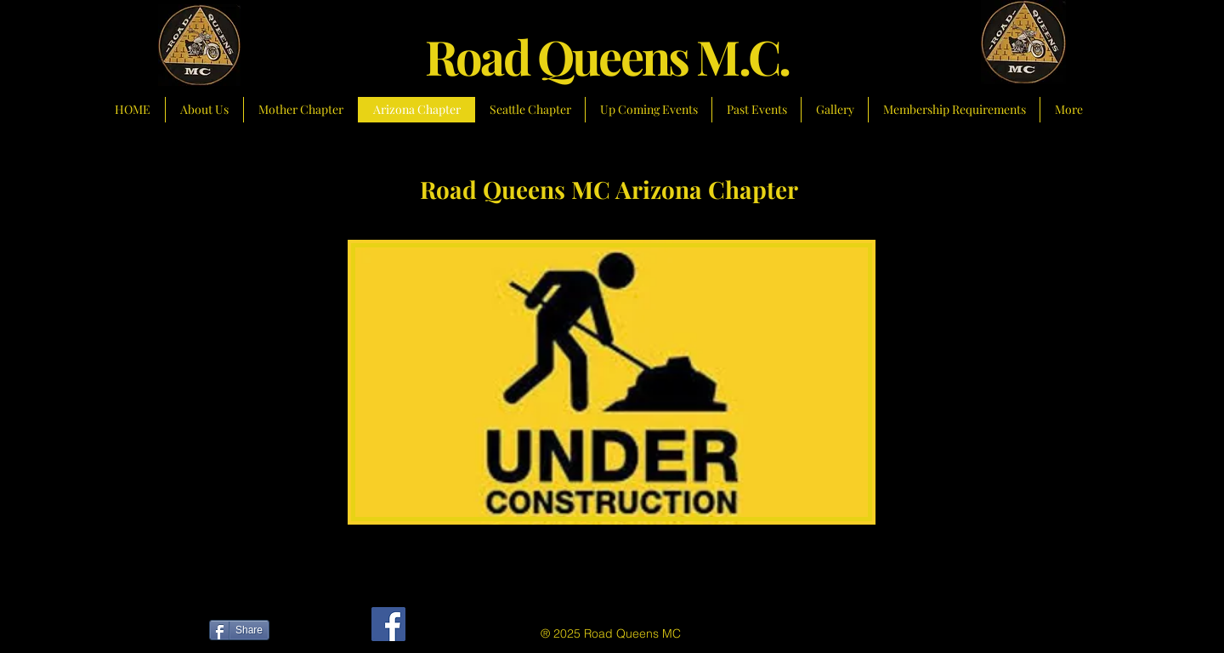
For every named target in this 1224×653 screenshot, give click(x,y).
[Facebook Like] (313, 632)
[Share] (239, 630)
